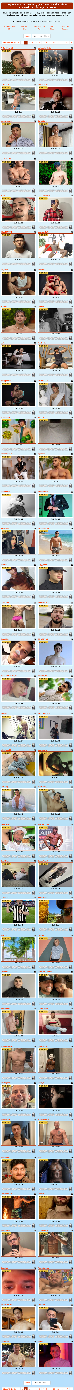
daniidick (4, 698)
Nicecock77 (5, 914)
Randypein (42, 336)
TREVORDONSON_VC (9, 661)
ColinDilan (41, 264)
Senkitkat (4, 1239)
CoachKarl (5, 877)
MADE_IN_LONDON (45, 950)
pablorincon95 (43, 481)
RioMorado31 (6, 1094)
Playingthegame (44, 1239)
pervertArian (5, 806)
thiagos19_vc (42, 84)
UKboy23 (41, 1167)
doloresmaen (5, 1202)
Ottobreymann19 (44, 192)
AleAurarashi (5, 481)
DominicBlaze (43, 986)
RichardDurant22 (7, 48)
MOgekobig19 (6, 733)
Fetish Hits (34, 1384)
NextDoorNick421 (7, 1023)
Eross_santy (42, 769)
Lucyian (41, 914)
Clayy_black (42, 552)
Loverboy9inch (43, 517)
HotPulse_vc (42, 661)
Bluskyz (41, 1058)
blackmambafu (43, 228)
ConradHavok (43, 1202)
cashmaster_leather (45, 48)
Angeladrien (5, 409)
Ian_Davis (4, 264)
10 (54, 42)
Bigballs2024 (42, 1023)
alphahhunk (42, 444)
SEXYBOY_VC (43, 625)
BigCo (40, 1131)
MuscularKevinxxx (44, 806)
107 (67, 42)
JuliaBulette (5, 517)
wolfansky (41, 156)
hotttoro (41, 300)
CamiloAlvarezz (6, 444)
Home (27, 36)
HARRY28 (4, 950)
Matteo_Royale (6, 1275)
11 (58, 42)
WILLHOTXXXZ (6, 228)
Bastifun (41, 1311)
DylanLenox (5, 589)
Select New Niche (41, 36)
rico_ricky (4, 769)
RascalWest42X (6, 1167)
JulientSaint (42, 119)
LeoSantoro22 (6, 156)
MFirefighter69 (6, 1058)
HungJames (5, 1311)
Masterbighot (42, 733)
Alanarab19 (5, 84)
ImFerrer (4, 336)
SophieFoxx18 (43, 842)
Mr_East (41, 409)
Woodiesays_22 (43, 877)
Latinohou (41, 1275)
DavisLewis (5, 1131)
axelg (3, 192)
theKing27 (4, 552)
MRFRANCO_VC (44, 589)
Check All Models (9, 42)
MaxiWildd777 (43, 373)
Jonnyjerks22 (6, 986)
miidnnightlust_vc (44, 698)
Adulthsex (4, 300)
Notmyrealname (43, 1094)
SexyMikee (5, 842)
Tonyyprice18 (6, 373)
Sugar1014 (5, 625)
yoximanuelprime (7, 119)
